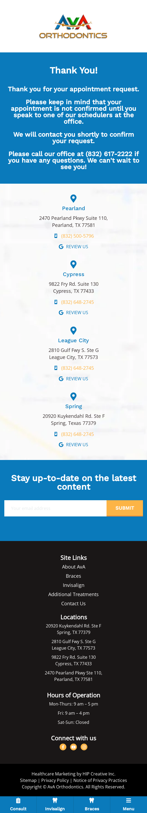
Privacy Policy (55, 780)
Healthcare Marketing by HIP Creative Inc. (73, 774)
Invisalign (73, 585)
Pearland (73, 208)
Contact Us (73, 603)
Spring (73, 406)
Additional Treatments (73, 594)
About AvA (73, 566)
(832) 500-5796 (77, 236)
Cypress (73, 274)
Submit (124, 508)
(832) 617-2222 (109, 154)
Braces (73, 576)
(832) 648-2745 (77, 302)
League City (73, 340)
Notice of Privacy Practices (100, 780)
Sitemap (28, 780)
